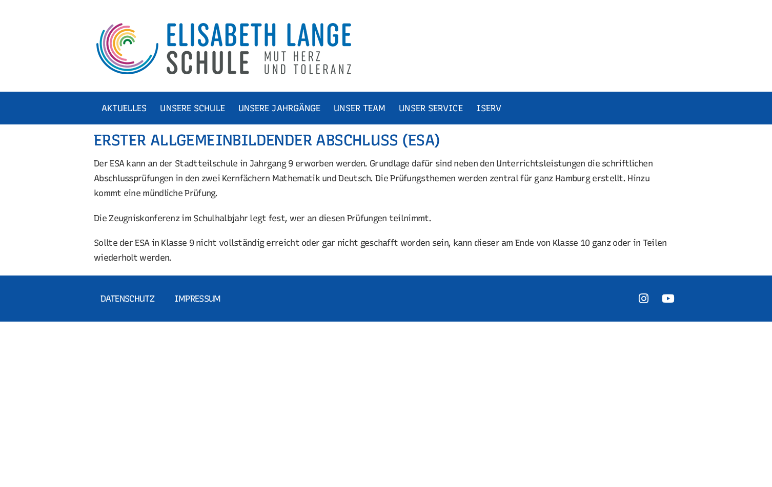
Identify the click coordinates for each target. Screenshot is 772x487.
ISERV (489, 108)
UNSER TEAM (359, 108)
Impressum (197, 298)
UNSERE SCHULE (192, 108)
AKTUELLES (124, 108)
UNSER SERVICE (430, 108)
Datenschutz (127, 298)
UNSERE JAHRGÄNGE (279, 108)
